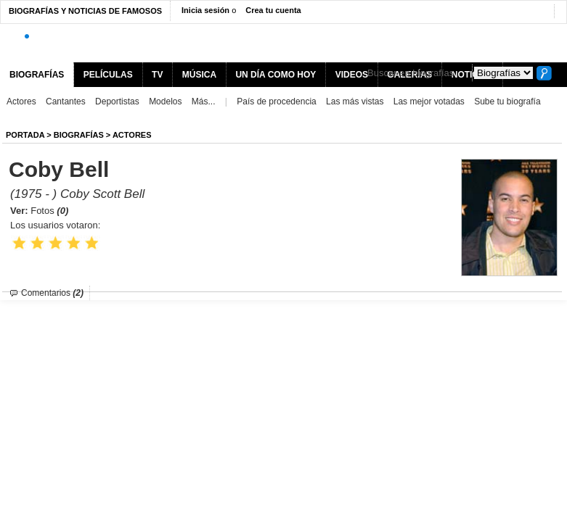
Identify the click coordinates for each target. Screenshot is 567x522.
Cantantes (66, 101)
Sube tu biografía (507, 101)
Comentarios (52, 293)
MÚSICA (199, 75)
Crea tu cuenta (273, 10)
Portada (25, 134)
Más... (204, 101)
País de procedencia (276, 101)
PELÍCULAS (108, 75)
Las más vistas (354, 101)
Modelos (165, 101)
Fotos (49, 210)
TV (157, 75)
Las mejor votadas (429, 101)
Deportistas (117, 101)
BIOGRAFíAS (79, 134)
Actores (21, 101)
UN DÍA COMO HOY (275, 75)
